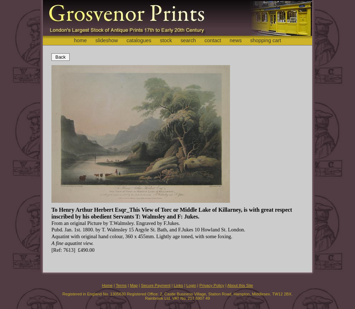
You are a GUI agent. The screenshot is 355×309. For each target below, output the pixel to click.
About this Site (240, 285)
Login (191, 285)
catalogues (138, 40)
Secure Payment (156, 285)
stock (166, 40)
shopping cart (265, 40)
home (80, 40)
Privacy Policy (211, 285)
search (188, 40)
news (236, 40)
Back (60, 57)
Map (134, 285)
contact (213, 40)
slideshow (106, 40)
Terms (121, 285)
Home (107, 285)
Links (178, 285)
